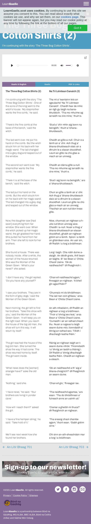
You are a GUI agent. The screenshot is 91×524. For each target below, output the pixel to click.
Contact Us (83, 486)
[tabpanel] (45, 263)
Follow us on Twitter (58, 486)
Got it (77, 28)
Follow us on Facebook (66, 486)
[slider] (32, 65)
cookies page (70, 16)
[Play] (12, 65)
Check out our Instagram (74, 486)
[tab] (18, 84)
